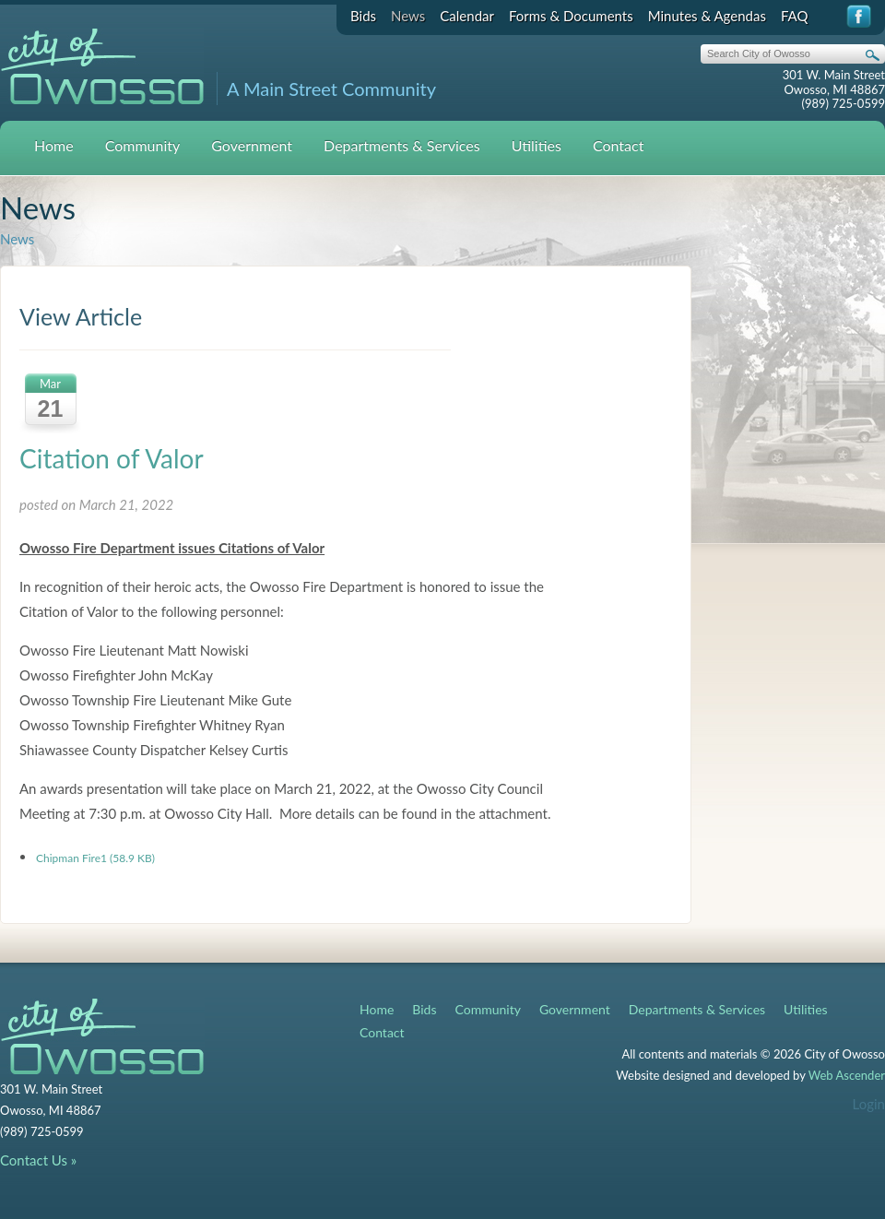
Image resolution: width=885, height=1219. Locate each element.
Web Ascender (846, 1075)
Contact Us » (38, 1160)
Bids (363, 15)
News (408, 15)
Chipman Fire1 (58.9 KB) (95, 858)
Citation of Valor (111, 458)
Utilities (536, 145)
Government (251, 145)
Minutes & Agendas (707, 15)
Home (54, 145)
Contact (618, 145)
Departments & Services (402, 145)
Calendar (467, 15)
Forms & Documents (571, 15)
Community (143, 145)
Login (869, 1103)
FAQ (794, 15)
